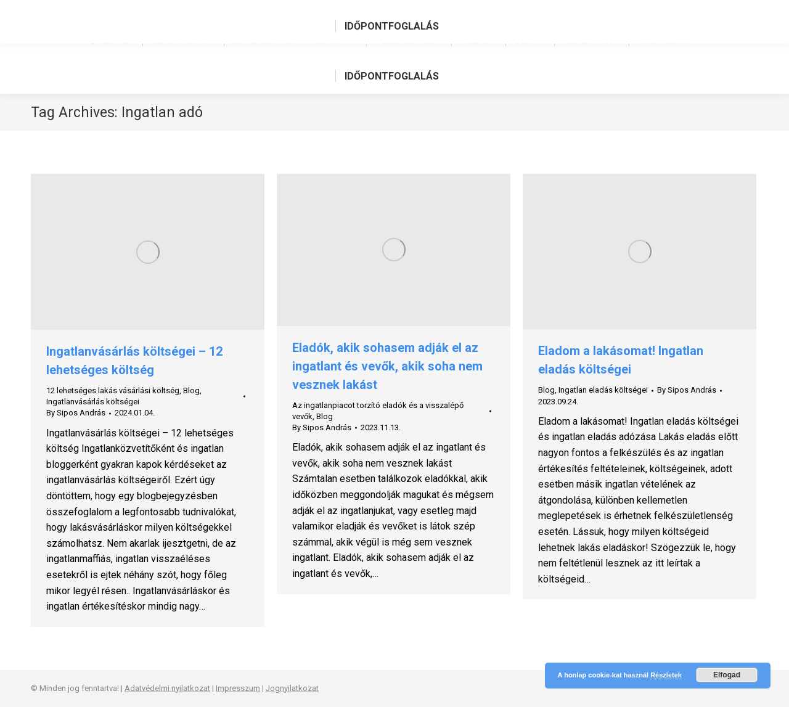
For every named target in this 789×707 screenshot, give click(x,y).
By (75, 412)
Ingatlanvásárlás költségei (92, 401)
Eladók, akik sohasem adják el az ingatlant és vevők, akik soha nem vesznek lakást (387, 366)
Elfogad (726, 675)
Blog (191, 390)
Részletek (666, 675)
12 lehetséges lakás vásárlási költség (112, 390)
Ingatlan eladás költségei (603, 389)
